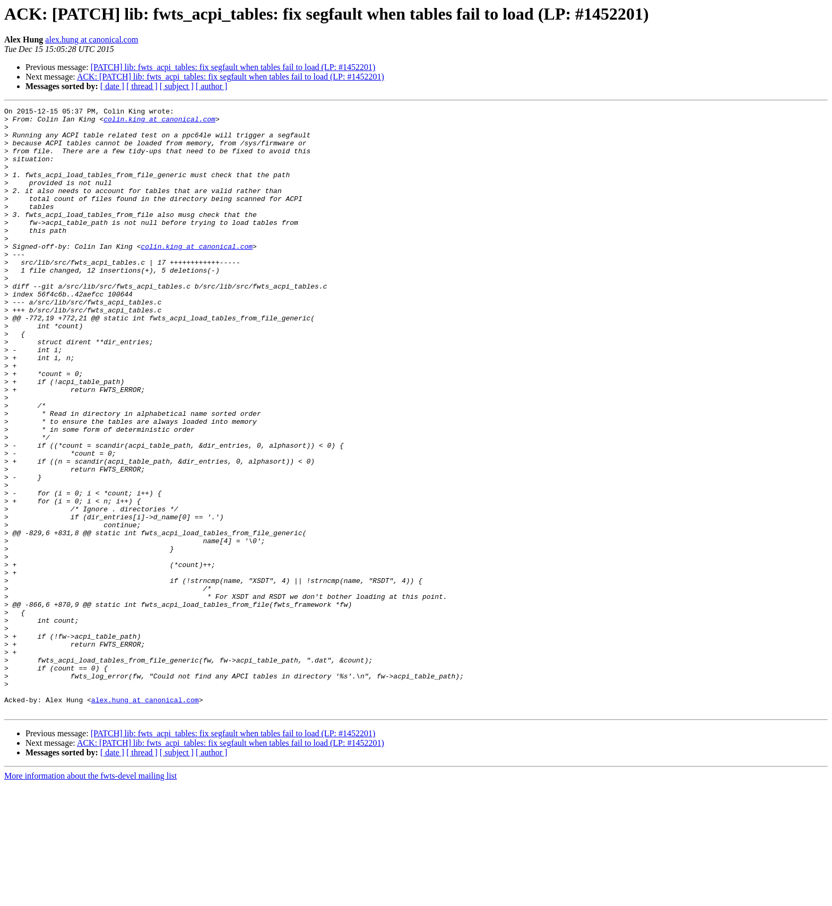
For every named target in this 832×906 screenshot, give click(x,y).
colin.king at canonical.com (159, 122)
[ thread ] (142, 86)
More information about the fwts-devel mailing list (90, 896)
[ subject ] (177, 86)
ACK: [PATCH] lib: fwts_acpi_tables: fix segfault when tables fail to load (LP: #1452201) (230, 76)
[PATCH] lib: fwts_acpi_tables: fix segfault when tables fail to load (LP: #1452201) (233, 67)
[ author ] (212, 86)
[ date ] (112, 86)
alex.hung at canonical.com (91, 39)
